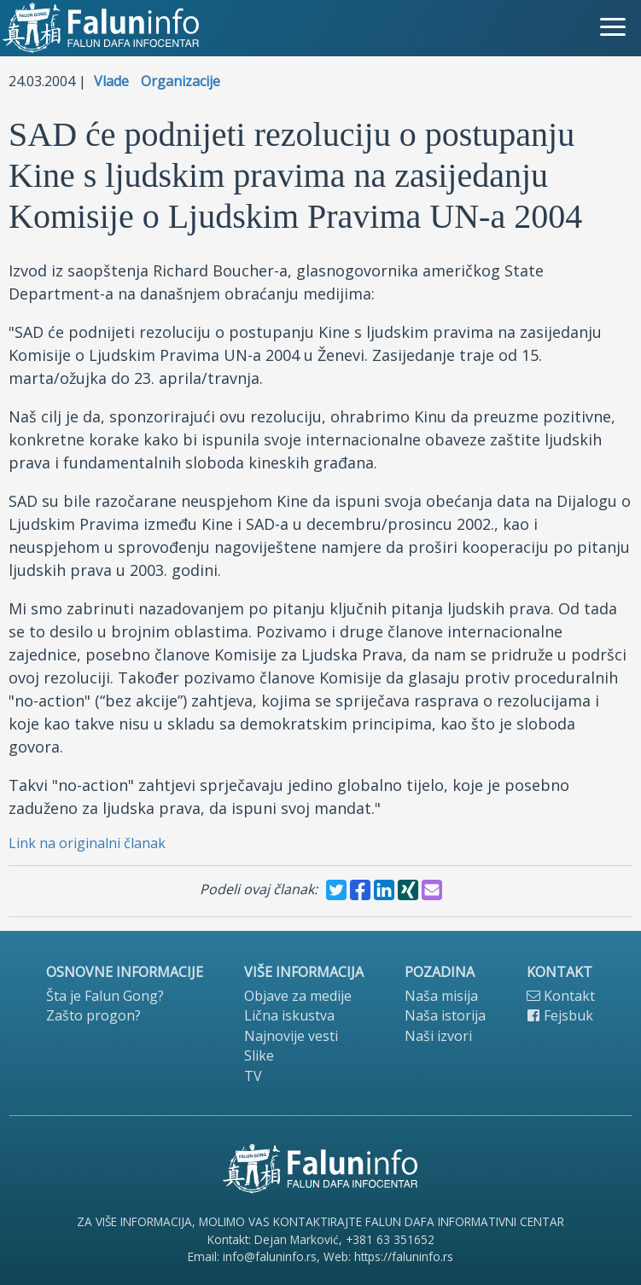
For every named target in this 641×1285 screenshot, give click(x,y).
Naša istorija (445, 1015)
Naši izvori (438, 1036)
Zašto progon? (93, 1015)
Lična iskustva (289, 1015)
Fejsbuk (560, 1015)
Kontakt (561, 995)
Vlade (111, 81)
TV (253, 1076)
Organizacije (180, 81)
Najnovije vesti (291, 1036)
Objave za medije (298, 995)
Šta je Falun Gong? (105, 995)
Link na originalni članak (87, 843)
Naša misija (441, 995)
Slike (259, 1055)
